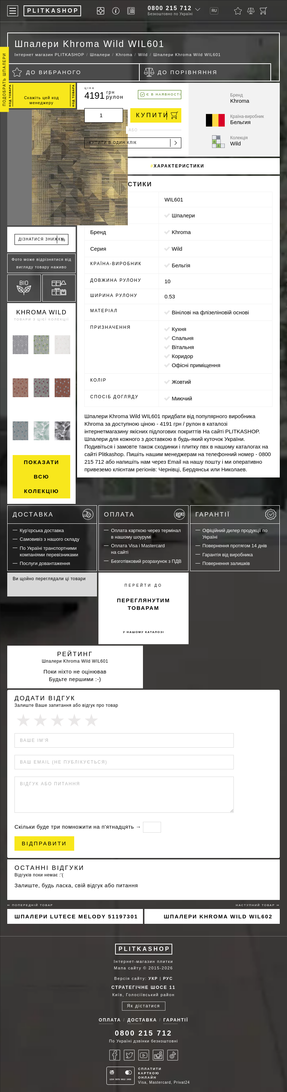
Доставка (53, 514)
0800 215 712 (170, 8)
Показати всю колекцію (41, 476)
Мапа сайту (128, 968)
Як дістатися (143, 1005)
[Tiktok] (172, 1055)
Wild (177, 249)
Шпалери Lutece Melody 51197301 (76, 916)
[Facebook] (114, 1055)
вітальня (183, 347)
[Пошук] (276, 10)
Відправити (44, 843)
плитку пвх (195, 446)
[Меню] (12, 10)
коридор (182, 356)
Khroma (181, 232)
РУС (168, 978)
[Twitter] (129, 1055)
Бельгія (181, 265)
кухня (179, 329)
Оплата (144, 514)
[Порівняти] (250, 10)
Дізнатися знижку (42, 239)
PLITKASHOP (144, 949)
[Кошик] (263, 10)
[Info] (117, 11)
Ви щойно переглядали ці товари (49, 578)
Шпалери (183, 215)
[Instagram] (158, 1055)
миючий (182, 398)
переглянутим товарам (143, 604)
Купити (157, 115)
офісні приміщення (196, 365)
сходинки (166, 446)
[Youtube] (143, 1055)
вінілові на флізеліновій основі (210, 312)
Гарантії (235, 514)
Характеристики (178, 166)
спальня (182, 338)
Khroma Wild (41, 312)
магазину (116, 431)
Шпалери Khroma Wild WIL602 (218, 916)
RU (214, 11)
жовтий (181, 382)
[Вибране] (238, 10)
